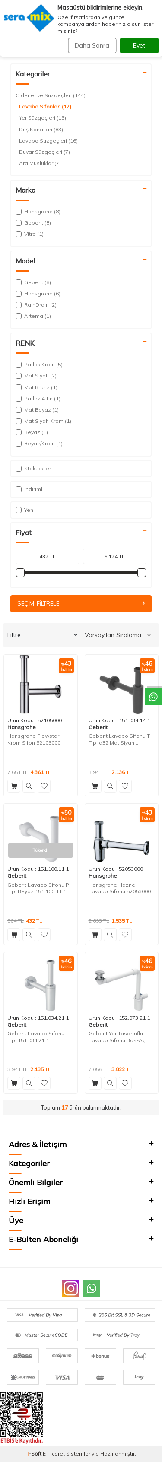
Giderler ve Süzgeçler (76, 53)
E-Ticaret (54, 1453)
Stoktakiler (33, 468)
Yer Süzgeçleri (42, 117)
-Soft (34, 1453)
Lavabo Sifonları (45, 106)
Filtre (42, 635)
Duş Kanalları (41, 129)
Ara (148, 33)
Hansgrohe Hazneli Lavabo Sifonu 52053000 (120, 888)
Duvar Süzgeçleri (44, 152)
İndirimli (30, 489)
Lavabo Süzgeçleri (48, 140)
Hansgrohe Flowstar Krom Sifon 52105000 (33, 739)
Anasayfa (25, 53)
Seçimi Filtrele (81, 603)
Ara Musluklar (40, 163)
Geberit (98, 727)
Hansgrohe (21, 727)
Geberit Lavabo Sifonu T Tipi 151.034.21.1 (38, 1036)
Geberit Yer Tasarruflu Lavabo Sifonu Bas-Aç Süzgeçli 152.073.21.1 (117, 1036)
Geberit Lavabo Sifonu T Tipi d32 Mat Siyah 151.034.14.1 (119, 739)
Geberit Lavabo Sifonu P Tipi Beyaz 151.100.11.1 (38, 888)
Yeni (25, 510)
